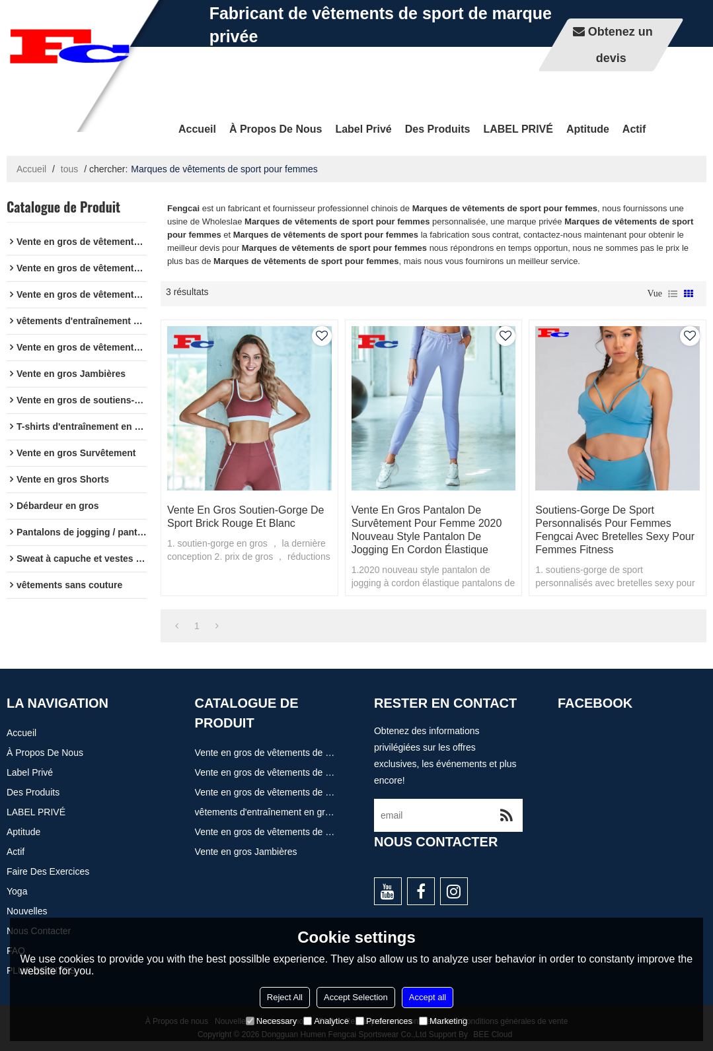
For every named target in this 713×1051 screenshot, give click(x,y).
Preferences (384, 1021)
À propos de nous (275, 129)
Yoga (17, 891)
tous (69, 169)
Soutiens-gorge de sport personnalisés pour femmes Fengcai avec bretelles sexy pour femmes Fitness (614, 529)
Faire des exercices (48, 871)
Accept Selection (356, 997)
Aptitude (587, 129)
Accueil (197, 129)
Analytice (326, 1021)
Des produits (437, 129)
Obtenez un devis (620, 45)
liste (673, 293)
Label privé (363, 129)
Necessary (271, 1021)
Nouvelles (27, 911)
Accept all (427, 997)
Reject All (285, 997)
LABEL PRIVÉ (518, 129)
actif (634, 129)
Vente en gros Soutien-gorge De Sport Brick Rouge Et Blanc (245, 516)
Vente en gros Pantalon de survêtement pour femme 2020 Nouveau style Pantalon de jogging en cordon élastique (427, 529)
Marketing (443, 1021)
